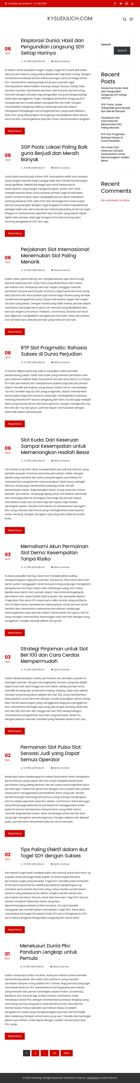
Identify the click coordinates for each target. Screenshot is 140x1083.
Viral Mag (92, 1077)
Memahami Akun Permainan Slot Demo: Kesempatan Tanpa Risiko (54, 552)
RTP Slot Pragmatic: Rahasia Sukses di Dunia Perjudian (54, 350)
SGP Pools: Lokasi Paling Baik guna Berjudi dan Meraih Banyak (54, 153)
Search (106, 44)
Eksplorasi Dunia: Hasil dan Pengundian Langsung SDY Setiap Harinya (52, 46)
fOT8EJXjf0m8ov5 (33, 61)
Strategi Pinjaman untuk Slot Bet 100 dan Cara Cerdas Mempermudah (54, 655)
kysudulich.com (70, 18)
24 (54, 1053)
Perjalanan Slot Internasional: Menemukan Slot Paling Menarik (55, 255)
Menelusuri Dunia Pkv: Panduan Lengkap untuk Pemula (48, 952)
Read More (15, 131)
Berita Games (62, 61)
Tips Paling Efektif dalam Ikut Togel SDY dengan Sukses (54, 852)
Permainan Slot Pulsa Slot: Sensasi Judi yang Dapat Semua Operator (51, 753)
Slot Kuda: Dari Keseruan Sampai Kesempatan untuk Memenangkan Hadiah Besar (55, 446)
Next (67, 1053)
